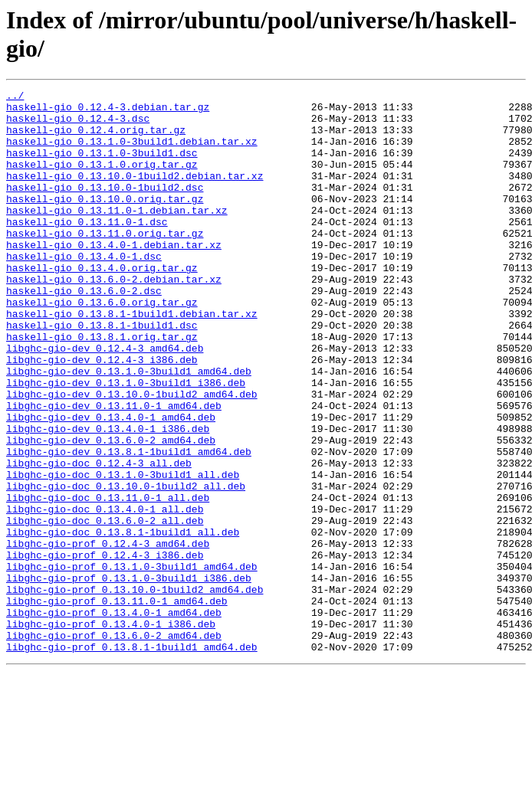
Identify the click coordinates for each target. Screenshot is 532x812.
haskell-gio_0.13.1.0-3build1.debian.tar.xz (132, 152)
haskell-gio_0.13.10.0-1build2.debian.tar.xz (134, 194)
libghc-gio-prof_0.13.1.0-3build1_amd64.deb (132, 663)
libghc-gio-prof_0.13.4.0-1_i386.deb (110, 731)
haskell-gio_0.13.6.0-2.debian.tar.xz (114, 318)
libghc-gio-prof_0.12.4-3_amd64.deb (107, 635)
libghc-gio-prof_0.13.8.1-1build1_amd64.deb (132, 759)
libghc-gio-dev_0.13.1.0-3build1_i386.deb (125, 442)
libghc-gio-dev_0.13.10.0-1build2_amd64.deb (132, 456)
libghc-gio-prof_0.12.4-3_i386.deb (104, 649)
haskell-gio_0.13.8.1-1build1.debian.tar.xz (132, 359)
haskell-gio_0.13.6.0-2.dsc (84, 332)
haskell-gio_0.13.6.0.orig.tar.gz (102, 345)
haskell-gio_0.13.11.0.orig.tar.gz (104, 263)
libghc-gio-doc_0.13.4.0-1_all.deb (104, 594)
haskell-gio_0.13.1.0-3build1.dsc (102, 166)
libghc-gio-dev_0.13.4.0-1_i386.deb (107, 497)
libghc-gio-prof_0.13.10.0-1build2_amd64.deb (134, 690)
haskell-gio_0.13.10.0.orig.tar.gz (104, 221)
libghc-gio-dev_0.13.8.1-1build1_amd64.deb (128, 525)
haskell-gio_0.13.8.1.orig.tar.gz (102, 387)
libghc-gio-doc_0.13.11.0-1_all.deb (107, 580)
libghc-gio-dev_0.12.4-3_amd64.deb (104, 401)
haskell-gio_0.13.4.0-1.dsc (84, 290)
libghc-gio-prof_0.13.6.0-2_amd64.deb (114, 745)
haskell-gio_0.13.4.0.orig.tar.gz (102, 304)
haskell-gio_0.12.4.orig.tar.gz (96, 139)
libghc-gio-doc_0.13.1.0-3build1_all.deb (122, 552)
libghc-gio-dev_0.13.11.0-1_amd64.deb (114, 469)
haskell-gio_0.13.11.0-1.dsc (87, 249)
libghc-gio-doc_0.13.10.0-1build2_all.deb (125, 566)
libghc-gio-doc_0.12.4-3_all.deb (99, 538)
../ (15, 97)
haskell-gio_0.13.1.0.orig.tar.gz (102, 180)
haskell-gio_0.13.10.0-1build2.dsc (104, 207)
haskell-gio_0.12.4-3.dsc (77, 125)
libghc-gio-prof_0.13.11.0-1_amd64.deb (117, 704)
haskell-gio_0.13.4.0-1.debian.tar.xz (114, 276)
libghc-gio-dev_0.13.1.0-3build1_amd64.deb (128, 428)
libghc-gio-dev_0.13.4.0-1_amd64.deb (110, 483)
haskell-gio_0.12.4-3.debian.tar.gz (107, 111)
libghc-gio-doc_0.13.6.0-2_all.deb (104, 607)
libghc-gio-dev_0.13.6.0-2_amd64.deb (110, 511)
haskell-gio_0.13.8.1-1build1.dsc (102, 373)
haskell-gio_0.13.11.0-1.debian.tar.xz (117, 235)
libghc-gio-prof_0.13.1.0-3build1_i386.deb (128, 676)
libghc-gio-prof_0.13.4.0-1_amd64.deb (114, 718)
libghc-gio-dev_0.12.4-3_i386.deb (102, 414)
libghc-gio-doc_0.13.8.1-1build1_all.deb (122, 621)
